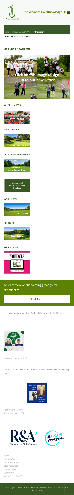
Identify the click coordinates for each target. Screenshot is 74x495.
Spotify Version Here (13, 409)
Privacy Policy (37, 490)
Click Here (37, 298)
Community (9, 472)
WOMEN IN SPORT (13, 476)
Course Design (10, 469)
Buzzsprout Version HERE (15, 358)
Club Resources (11, 465)
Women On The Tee (24, 487)
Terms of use (62, 487)
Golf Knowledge (11, 462)
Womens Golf (10, 458)
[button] (68, 12)
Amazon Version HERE (14, 413)
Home (6, 455)
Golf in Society (59, 313)
